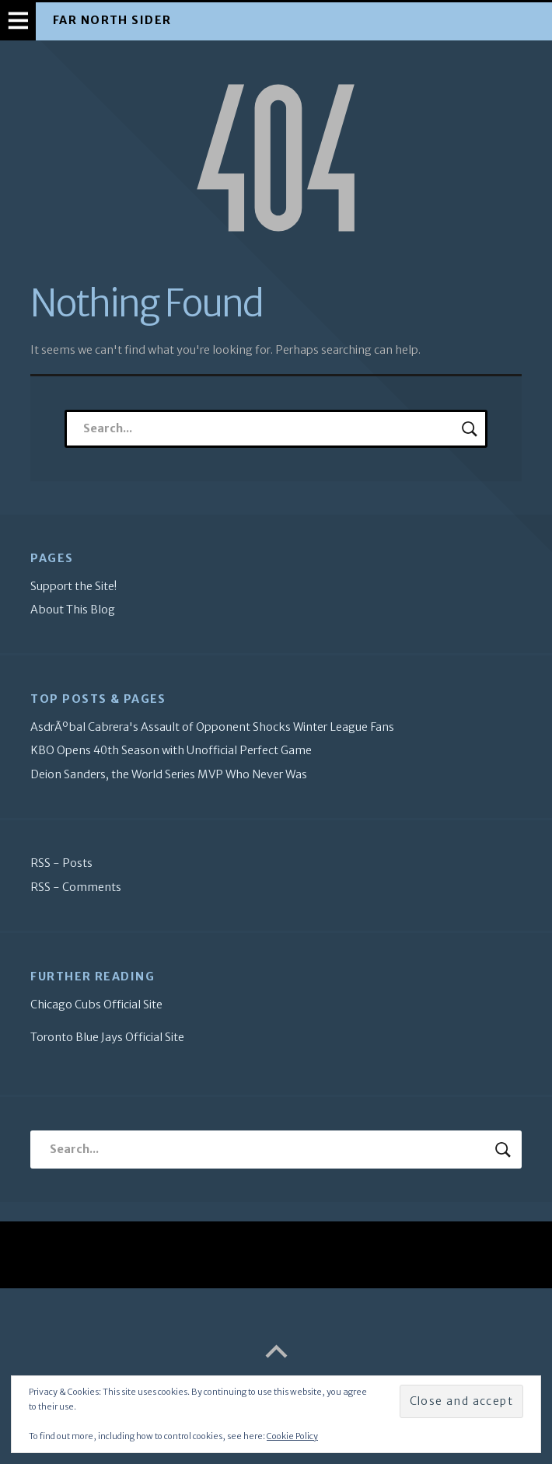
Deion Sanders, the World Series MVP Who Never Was (168, 774)
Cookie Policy (292, 1436)
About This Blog (72, 610)
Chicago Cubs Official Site (96, 1005)
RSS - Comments (75, 887)
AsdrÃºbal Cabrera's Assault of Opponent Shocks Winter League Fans (212, 727)
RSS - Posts (61, 863)
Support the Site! (73, 586)
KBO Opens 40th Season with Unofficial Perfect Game (171, 750)
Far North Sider (112, 20)
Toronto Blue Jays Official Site (107, 1037)
